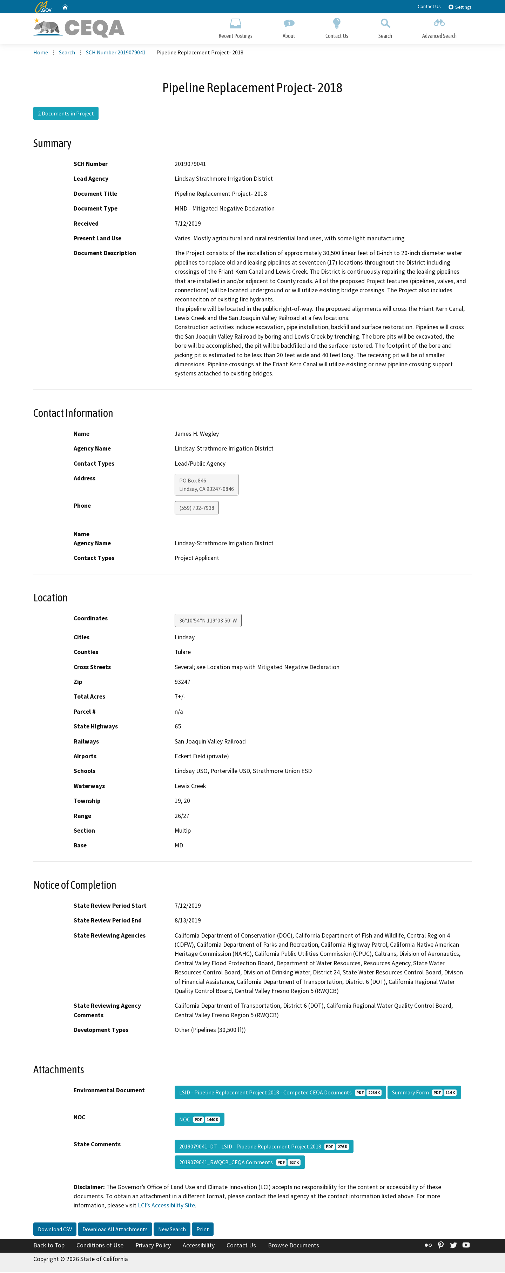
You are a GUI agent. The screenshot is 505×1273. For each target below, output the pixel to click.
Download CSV (55, 1229)
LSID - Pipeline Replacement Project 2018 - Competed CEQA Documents (280, 1093)
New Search (172, 1229)
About (289, 27)
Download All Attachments (115, 1229)
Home (40, 52)
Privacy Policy (153, 1246)
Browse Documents (293, 1246)
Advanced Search (439, 27)
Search (385, 27)
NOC (199, 1120)
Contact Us (429, 6)
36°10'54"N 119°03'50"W (208, 621)
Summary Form (424, 1093)
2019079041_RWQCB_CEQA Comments (240, 1162)
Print (202, 1229)
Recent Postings (235, 27)
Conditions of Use (99, 1246)
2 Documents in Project (66, 114)
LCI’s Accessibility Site (166, 1206)
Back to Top (49, 1246)
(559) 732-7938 (196, 508)
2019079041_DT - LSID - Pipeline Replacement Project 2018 (264, 1147)
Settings (459, 7)
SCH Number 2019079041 (116, 52)
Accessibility (199, 1246)
